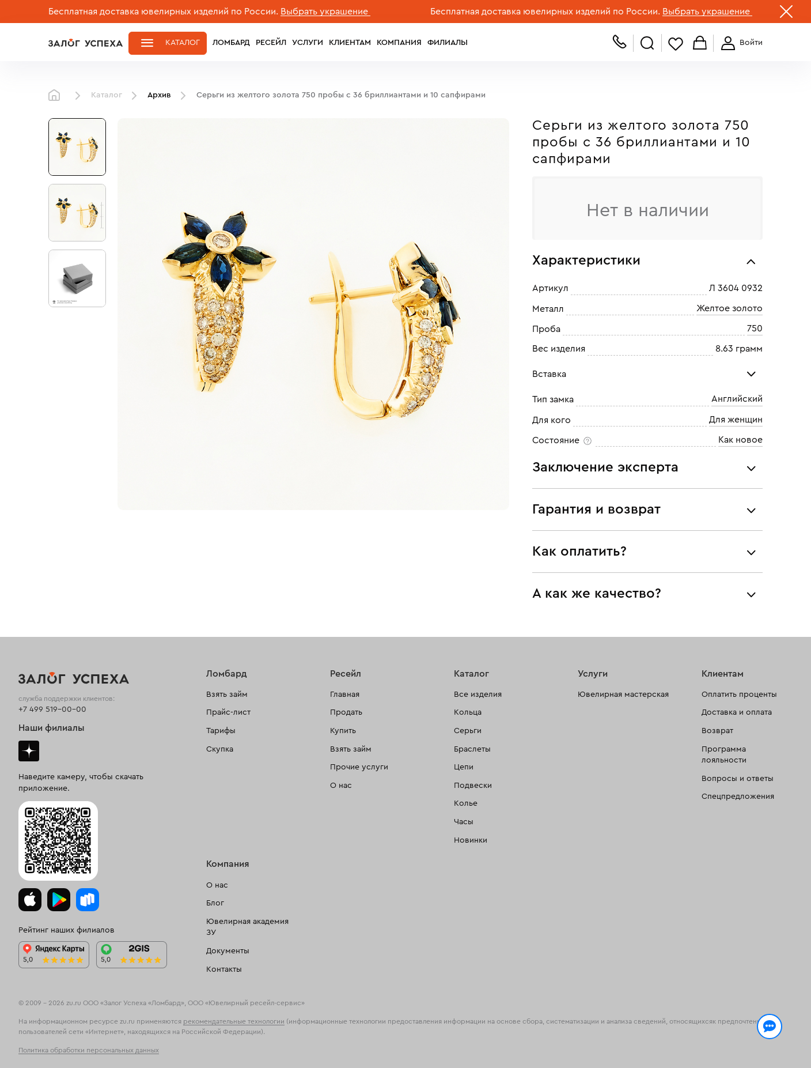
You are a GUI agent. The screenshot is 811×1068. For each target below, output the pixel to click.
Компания (399, 43)
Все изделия (478, 694)
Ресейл (271, 43)
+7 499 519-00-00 (52, 709)
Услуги (307, 43)
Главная (57, 95)
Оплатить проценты (739, 694)
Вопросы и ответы (738, 779)
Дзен (28, 751)
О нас (341, 786)
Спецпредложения (738, 796)
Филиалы (447, 43)
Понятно (715, 1040)
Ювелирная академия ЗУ (247, 927)
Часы (463, 822)
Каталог (182, 43)
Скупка (219, 749)
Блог (215, 903)
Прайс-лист (228, 712)
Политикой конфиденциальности (568, 1034)
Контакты (224, 969)
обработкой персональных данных (138, 1047)
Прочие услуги (359, 767)
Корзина (699, 43)
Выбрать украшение (325, 11)
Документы (227, 951)
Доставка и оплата (737, 712)
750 (755, 328)
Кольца (468, 712)
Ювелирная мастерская (623, 694)
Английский (737, 398)
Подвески (473, 786)
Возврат (717, 731)
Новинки (470, 840)
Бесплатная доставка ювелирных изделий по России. (163, 11)
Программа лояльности (724, 755)
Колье (465, 803)
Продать (346, 712)
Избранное (675, 43)
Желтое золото (729, 308)
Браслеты (472, 749)
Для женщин (736, 419)
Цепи (463, 767)
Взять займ (227, 694)
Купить (343, 731)
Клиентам (350, 43)
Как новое (740, 439)
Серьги (468, 731)
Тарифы (221, 731)
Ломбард (231, 43)
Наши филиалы (51, 728)
